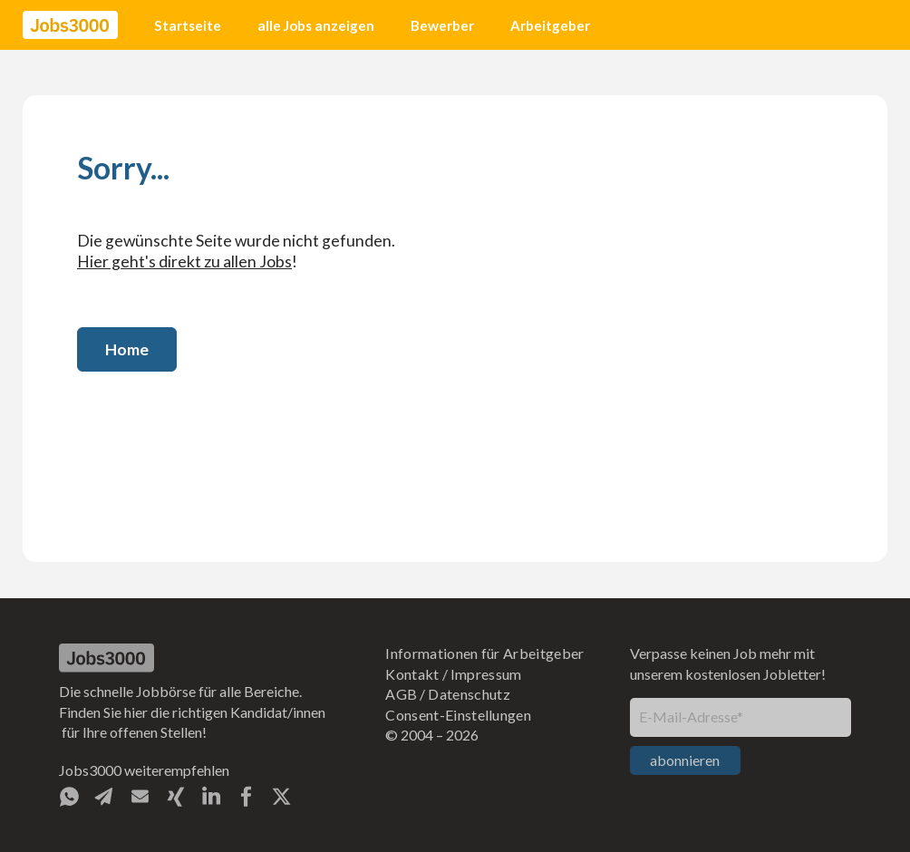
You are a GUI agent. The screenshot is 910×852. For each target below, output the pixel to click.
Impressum (486, 674)
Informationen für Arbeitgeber (484, 653)
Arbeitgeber (550, 25)
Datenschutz (469, 693)
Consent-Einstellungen (458, 714)
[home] (70, 25)
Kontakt (412, 674)
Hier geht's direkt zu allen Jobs (184, 261)
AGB (401, 693)
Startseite (187, 25)
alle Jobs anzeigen (315, 25)
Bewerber (442, 25)
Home (127, 349)
